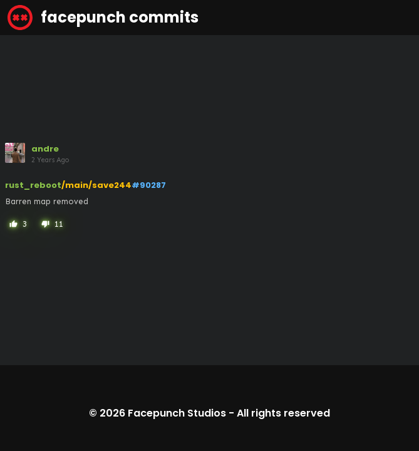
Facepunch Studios (177, 413)
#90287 (149, 185)
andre (45, 149)
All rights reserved (283, 413)
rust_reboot (33, 185)
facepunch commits (103, 17)
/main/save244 (96, 185)
